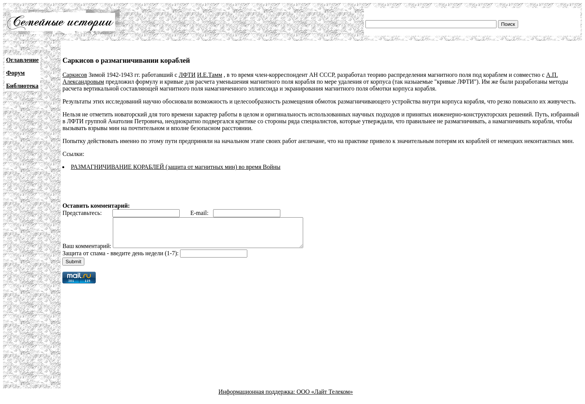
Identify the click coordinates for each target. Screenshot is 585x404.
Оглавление (22, 60)
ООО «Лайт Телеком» (325, 397)
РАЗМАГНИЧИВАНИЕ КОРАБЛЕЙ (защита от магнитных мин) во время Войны (175, 167)
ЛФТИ (187, 75)
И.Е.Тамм (209, 75)
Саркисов (74, 75)
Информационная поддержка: (257, 397)
